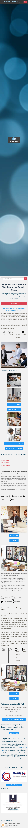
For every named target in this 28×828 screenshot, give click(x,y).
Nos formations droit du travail (14, 444)
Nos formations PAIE (14, 404)
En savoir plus (14, 535)
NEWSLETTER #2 (5, 460)
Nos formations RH (14, 409)
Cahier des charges (14, 733)
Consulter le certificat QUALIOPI (14, 785)
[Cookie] (3, 825)
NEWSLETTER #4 (5, 465)
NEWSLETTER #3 (5, 462)
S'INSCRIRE (14, 540)
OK (25, 278)
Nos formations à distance (14, 448)
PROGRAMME (14, 303)
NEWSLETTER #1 (5, 458)
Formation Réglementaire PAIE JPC (14, 719)
